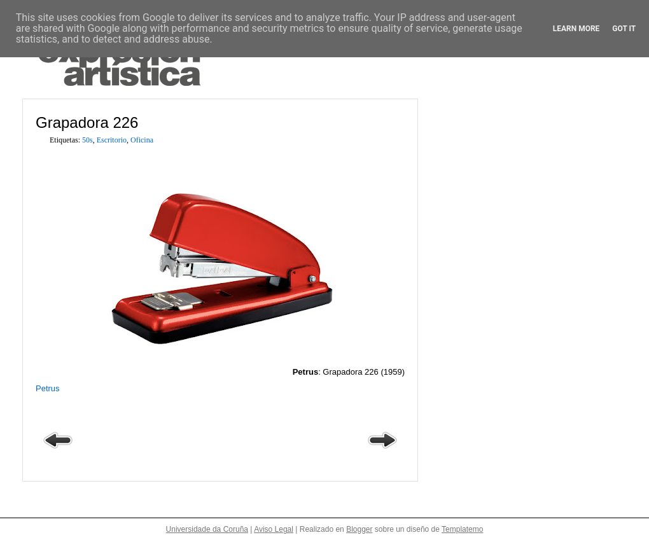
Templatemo (462, 529)
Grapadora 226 (87, 122)
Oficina (141, 140)
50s (87, 140)
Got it (624, 28)
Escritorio (112, 140)
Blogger (359, 529)
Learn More (576, 28)
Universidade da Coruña (207, 529)
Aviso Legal (273, 529)
